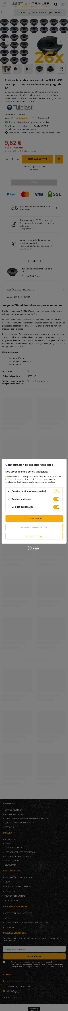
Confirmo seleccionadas (34, 527)
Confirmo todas (34, 518)
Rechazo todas (34, 536)
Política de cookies (16, 479)
